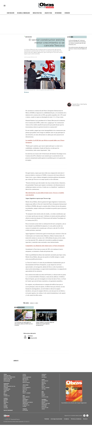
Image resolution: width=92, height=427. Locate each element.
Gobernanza (25, 399)
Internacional (7, 389)
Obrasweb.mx (87, 415)
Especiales (44, 377)
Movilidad (25, 401)
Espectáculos (45, 380)
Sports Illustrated (8, 410)
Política (5, 398)
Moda (43, 384)
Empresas (6, 385)
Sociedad (6, 407)
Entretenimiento (27, 387)
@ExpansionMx (33, 338)
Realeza (43, 382)
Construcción (10, 13)
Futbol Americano (27, 377)
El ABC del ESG (26, 405)
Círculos (44, 383)
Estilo (24, 386)
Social (24, 398)
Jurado (43, 408)
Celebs (43, 395)
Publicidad (46, 418)
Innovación (25, 403)
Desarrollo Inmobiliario (23, 13)
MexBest (44, 399)
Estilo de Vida (45, 407)
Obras (5, 374)
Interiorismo (58, 13)
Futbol (24, 374)
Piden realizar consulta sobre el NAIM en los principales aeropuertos (55, 324)
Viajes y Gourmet (27, 393)
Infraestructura (37, 13)
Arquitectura (48, 13)
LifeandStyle (7, 395)
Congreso (6, 402)
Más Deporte (26, 379)
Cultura (44, 389)
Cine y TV (25, 390)
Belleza (43, 386)
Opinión (5, 406)
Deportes (25, 389)
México (5, 401)
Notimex (30, 336)
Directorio (85, 418)
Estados (6, 405)
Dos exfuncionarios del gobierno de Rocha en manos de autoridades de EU (78, 49)
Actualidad (25, 410)
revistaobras (84, 415)
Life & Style (25, 385)
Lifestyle (25, 381)
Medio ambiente (26, 397)
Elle (43, 391)
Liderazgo (44, 374)
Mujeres (5, 394)
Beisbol (24, 375)
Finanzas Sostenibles (28, 402)
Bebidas (43, 402)
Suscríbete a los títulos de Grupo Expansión (74, 403)
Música (24, 391)
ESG (4, 393)
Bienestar (44, 406)
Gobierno (6, 399)
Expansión (67, 13)
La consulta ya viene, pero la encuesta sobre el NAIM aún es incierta (34, 324)
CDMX (5, 403)
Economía (6, 387)
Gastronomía (45, 400)
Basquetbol (25, 378)
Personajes (44, 404)
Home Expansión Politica (9, 386)
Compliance (66, 418)
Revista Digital (26, 382)
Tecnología (6, 390)
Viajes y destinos (46, 403)
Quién (43, 379)
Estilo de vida (45, 397)
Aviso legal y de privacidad (56, 418)
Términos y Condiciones (76, 418)
